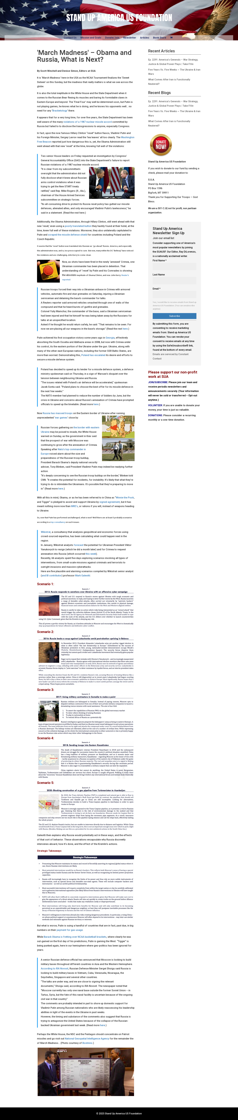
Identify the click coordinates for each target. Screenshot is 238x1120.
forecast (78, 545)
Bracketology (59, 110)
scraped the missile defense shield (67, 234)
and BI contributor (52, 575)
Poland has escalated (93, 355)
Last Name (159, 274)
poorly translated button (78, 226)
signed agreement (109, 502)
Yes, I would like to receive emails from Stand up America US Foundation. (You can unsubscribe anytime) (174, 305)
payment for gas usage (70, 930)
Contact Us (70, 37)
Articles (144, 37)
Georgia (110, 337)
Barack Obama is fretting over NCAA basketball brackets (75, 936)
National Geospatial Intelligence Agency (87, 1038)
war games (61, 417)
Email (156, 288)
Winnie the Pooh (125, 497)
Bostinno (87, 1043)
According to (54, 968)
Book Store (159, 37)
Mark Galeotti (82, 575)
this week (91, 553)
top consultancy (58, 522)
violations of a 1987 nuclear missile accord (87, 121)
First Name (160, 260)
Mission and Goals (90, 37)
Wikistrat (46, 532)
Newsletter (129, 37)
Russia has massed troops (58, 413)
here (125, 328)
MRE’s (74, 506)
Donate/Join (112, 37)
